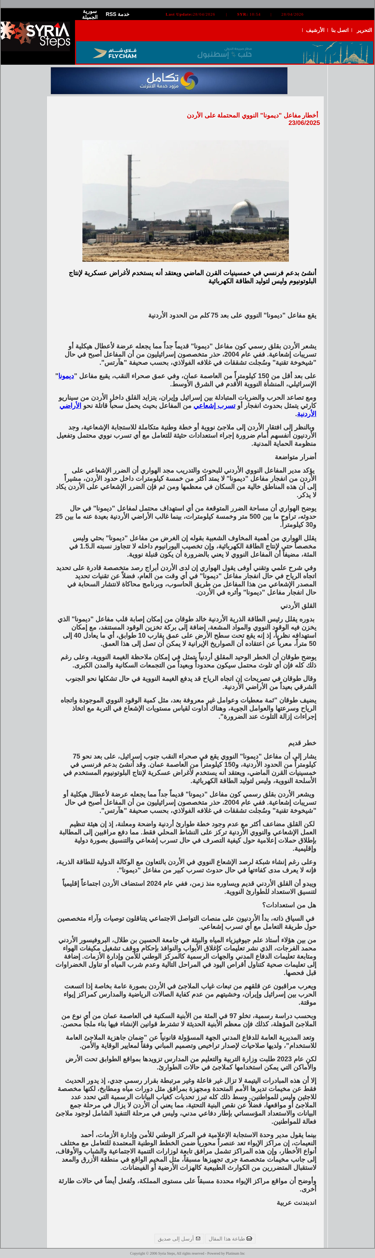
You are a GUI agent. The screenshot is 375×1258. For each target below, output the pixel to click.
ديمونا (66, 376)
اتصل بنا (340, 30)
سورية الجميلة (90, 14)
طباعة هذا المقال (230, 1239)
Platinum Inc (235, 1253)
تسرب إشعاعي (214, 405)
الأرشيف (315, 30)
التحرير (364, 30)
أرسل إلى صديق (179, 1239)
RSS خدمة (118, 14)
